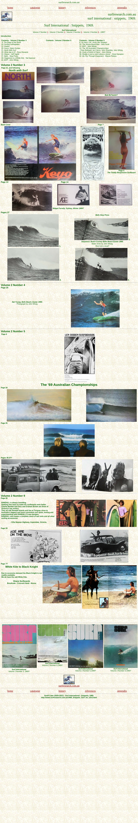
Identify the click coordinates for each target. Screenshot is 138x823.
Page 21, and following (10, 68)
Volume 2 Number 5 (83, 671)
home (10, 7)
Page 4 (121, 171)
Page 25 (4, 288)
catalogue (35, 7)
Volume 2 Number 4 (49, 665)
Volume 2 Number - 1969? (86, 32)
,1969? (60, 665)
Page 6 (4, 334)
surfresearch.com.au (68, 685)
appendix (122, 7)
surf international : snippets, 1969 (111, 18)
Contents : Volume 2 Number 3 (14, 40)
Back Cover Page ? (62, 125)
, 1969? (27, 671)
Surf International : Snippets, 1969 (68, 25)
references (90, 7)
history (62, 7)
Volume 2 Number (40, 32)
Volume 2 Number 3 (16, 671)
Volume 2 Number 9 (118, 671)
